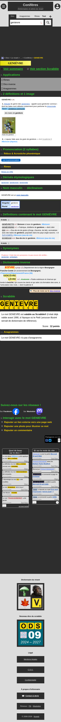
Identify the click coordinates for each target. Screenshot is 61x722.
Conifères (28, 58)
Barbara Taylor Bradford (41, 464)
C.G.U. (30, 669)
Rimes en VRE (7, 172)
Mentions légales (30, 659)
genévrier (5, 183)
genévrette (23, 183)
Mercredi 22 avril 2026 (40, 484)
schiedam (13, 257)
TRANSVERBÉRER (15, 497)
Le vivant (14, 58)
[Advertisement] (30, 40)
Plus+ (26, 461)
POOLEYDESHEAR (39, 461)
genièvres (15, 206)
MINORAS (11, 486)
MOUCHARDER (21, 471)
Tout (22, 489)
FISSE (14, 492)
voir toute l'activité (23, 505)
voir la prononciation (11, 160)
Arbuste (7, 104)
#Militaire (15, 456)
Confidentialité (30, 679)
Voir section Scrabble (43, 68)
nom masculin (22, 195)
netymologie (37, 474)
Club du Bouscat (38, 482)
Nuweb (36, 716)
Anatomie (24, 280)
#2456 (54, 497)
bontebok (36, 476)
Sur (9, 411)
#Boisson (9, 142)
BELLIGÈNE (12, 458)
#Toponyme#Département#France (16, 273)
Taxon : (13, 109)
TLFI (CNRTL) (7, 235)
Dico (7, 58)
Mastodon (37, 706)
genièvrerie (14, 183)
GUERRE (14, 466)
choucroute (51, 106)
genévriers (26, 104)
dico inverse (55, 291)
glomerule (36, 454)
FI (18, 479)
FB (30, 706)
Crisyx (35, 489)
